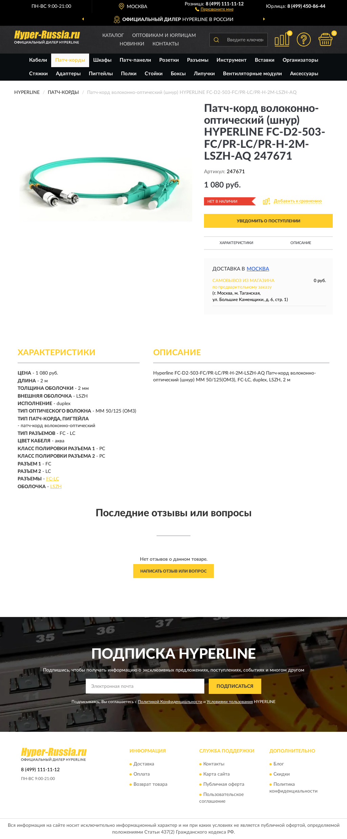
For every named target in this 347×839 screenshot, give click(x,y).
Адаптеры (68, 73)
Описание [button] (300, 243)
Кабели (38, 60)
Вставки (264, 60)
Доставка (144, 764)
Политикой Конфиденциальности (170, 702)
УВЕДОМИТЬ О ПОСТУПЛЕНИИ (268, 221)
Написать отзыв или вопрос (173, 571)
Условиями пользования (230, 702)
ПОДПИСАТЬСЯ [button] (235, 686)
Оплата (142, 774)
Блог (278, 764)
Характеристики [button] (236, 243)
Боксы (178, 73)
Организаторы (300, 60)
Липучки (204, 73)
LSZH (56, 486)
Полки (129, 73)
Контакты (165, 44)
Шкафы (102, 60)
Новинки (132, 44)
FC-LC (52, 479)
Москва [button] (258, 269)
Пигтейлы (101, 73)
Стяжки (38, 73)
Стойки (154, 73)
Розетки (169, 60)
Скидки (281, 774)
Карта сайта (216, 774)
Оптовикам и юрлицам (164, 35)
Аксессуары (304, 73)
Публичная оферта (223, 784)
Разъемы (197, 60)
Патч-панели (135, 60)
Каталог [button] (113, 35)
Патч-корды (70, 60)
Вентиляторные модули (252, 73)
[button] (214, 9)
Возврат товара (150, 784)
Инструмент (232, 60)
